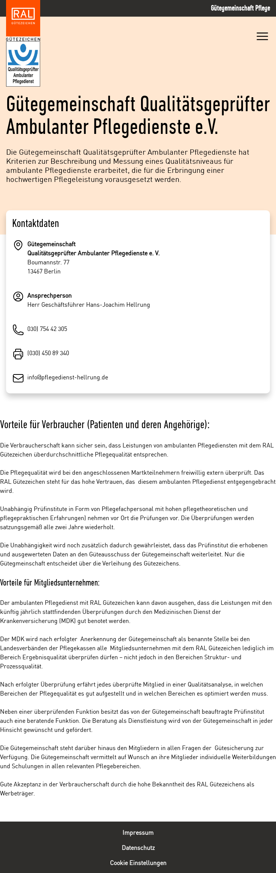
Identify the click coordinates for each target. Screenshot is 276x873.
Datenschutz (138, 847)
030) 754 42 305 (47, 328)
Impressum (138, 832)
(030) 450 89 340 (48, 352)
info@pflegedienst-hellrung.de (67, 377)
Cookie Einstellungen (138, 862)
